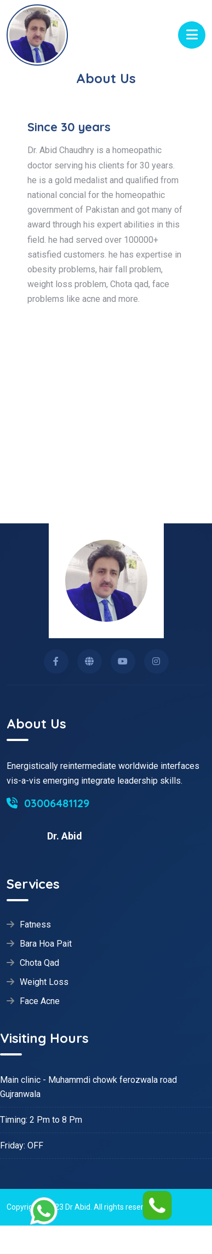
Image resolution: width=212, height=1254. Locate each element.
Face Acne (40, 1001)
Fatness (35, 924)
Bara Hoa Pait (46, 944)
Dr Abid (77, 1207)
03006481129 (48, 803)
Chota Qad (39, 963)
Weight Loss (44, 982)
